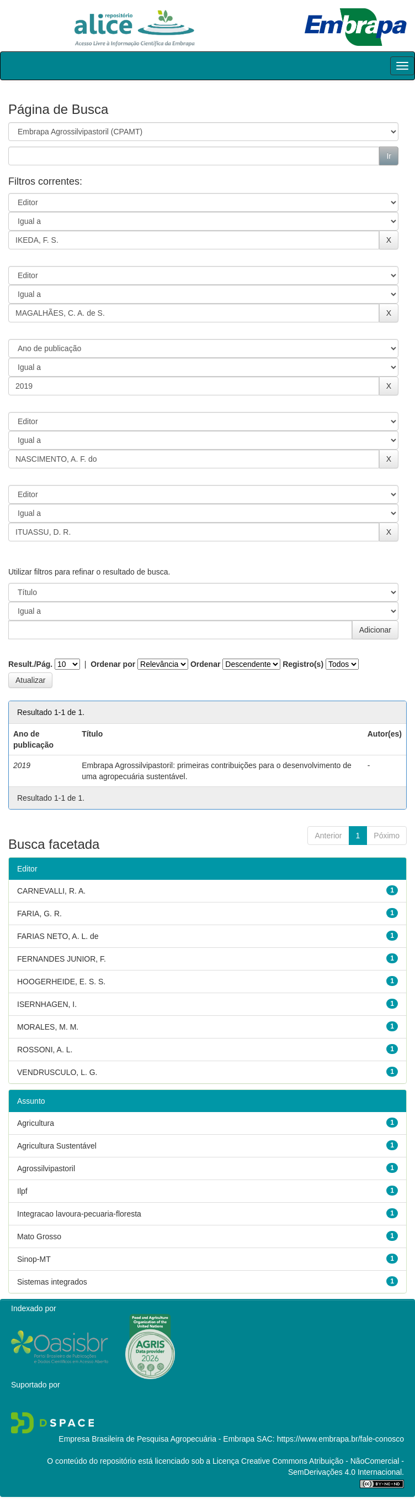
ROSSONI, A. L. (44, 1049)
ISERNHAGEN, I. (47, 1004)
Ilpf (22, 1191)
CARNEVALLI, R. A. (51, 890)
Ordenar (205, 664)
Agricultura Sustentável (57, 1145)
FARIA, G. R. (39, 913)
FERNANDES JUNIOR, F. (61, 958)
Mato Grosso (39, 1236)
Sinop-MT (34, 1259)
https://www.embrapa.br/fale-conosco (340, 1438)
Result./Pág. (30, 664)
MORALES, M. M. (47, 1026)
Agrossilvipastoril (46, 1168)
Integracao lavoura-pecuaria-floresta (79, 1213)
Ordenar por (113, 664)
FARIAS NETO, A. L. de (58, 936)
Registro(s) (303, 664)
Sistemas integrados (52, 1281)
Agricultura (35, 1123)
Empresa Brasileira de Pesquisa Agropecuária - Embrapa (156, 1438)
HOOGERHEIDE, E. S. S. (61, 981)
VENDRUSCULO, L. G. (57, 1072)
